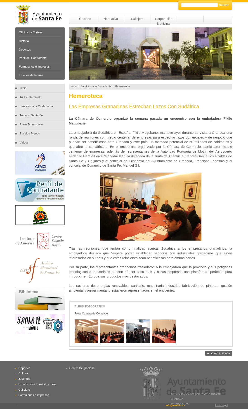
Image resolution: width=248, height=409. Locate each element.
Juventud (25, 378)
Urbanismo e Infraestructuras (38, 384)
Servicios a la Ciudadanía (36, 106)
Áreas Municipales (32, 124)
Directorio (84, 19)
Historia (24, 41)
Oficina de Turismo (31, 32)
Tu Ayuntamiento (31, 97)
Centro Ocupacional (82, 368)
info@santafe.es (175, 405)
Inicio (23, 88)
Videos (24, 142)
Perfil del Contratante (33, 58)
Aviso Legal (221, 405)
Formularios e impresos (34, 66)
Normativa (111, 19)
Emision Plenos (30, 133)
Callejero (137, 19)
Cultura (23, 373)
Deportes (25, 49)
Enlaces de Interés (31, 75)
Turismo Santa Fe (31, 115)
